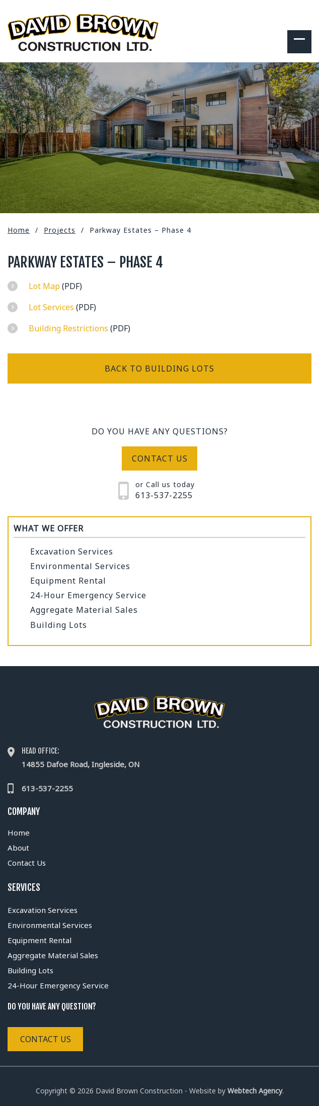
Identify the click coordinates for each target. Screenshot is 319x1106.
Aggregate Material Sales (84, 610)
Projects (59, 230)
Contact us (160, 458)
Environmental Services (80, 566)
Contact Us (27, 863)
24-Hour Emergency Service (88, 595)
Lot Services (51, 307)
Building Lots (58, 625)
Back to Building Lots (159, 368)
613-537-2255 (164, 495)
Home (19, 230)
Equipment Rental (68, 581)
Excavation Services (71, 552)
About (18, 848)
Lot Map (44, 286)
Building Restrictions (68, 328)
